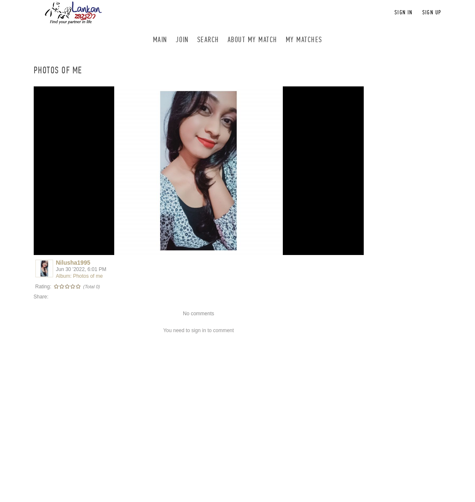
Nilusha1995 (73, 262)
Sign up (432, 12)
